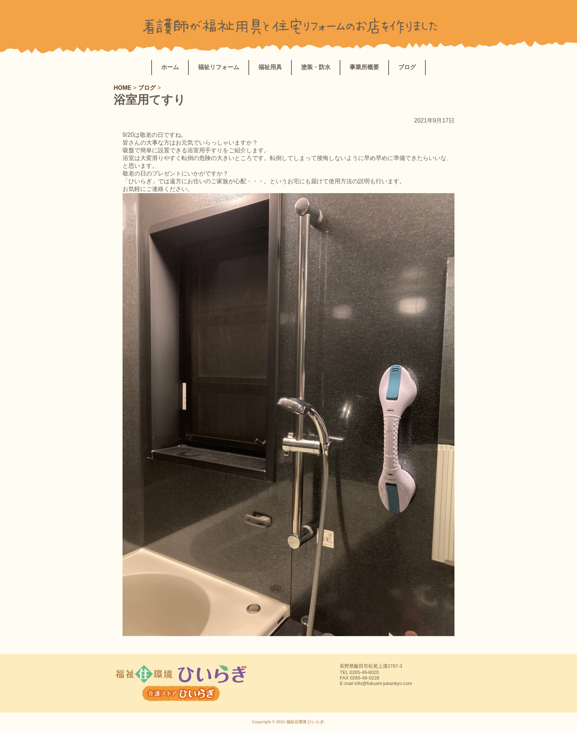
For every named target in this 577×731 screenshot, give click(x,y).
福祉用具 (270, 67)
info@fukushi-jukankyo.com (383, 683)
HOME (123, 88)
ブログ (407, 67)
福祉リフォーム (218, 67)
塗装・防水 (315, 67)
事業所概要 (364, 67)
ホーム (170, 67)
